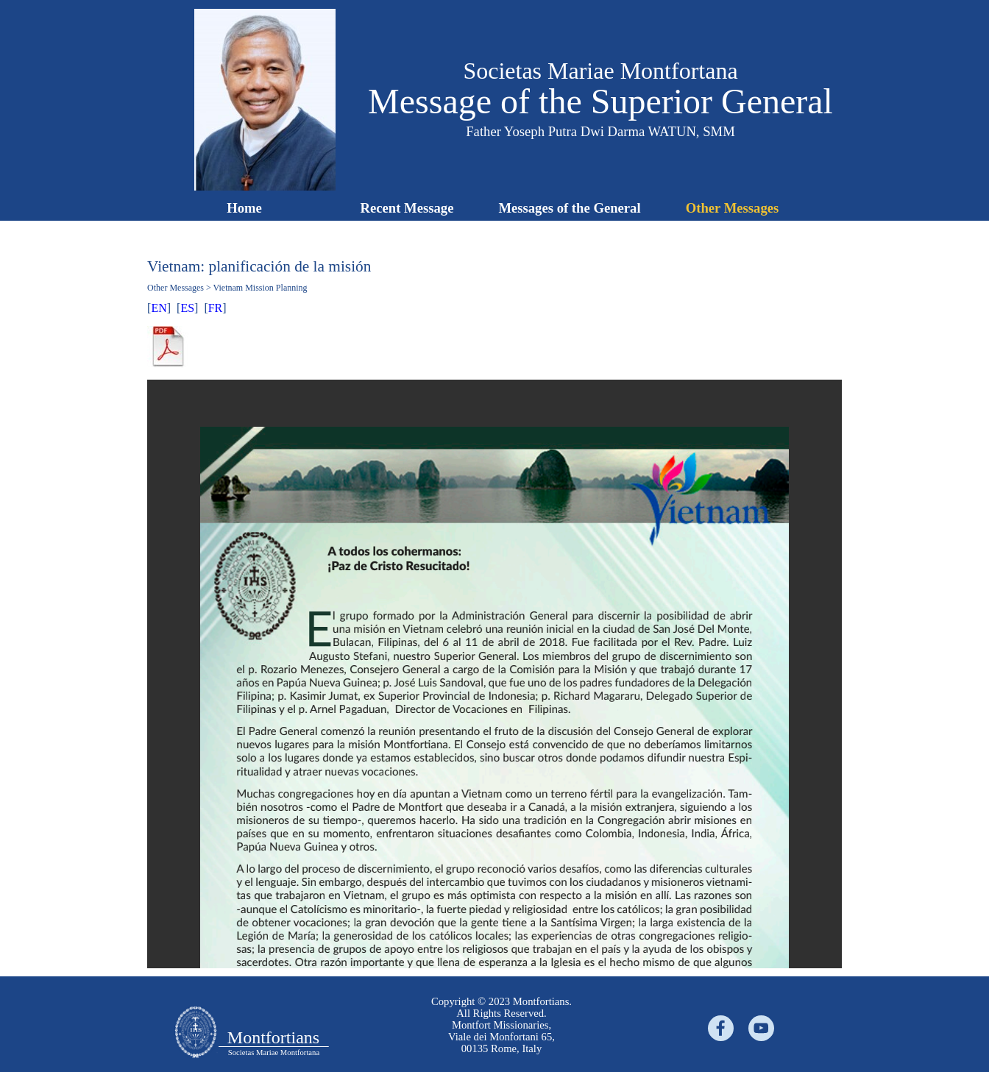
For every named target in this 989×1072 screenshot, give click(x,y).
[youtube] (761, 1028)
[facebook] (721, 1028)
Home (244, 208)
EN (158, 308)
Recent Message (407, 208)
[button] (265, 15)
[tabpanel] (494, 308)
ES (187, 308)
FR (215, 308)
